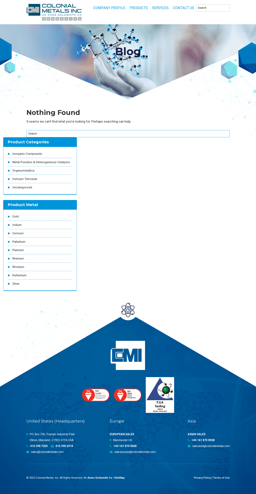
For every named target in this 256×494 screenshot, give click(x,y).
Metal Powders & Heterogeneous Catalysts (41, 162)
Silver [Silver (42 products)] (16, 283)
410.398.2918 (62, 446)
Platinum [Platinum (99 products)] (18, 250)
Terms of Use (221, 477)
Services (160, 8)
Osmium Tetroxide (24, 179)
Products (139, 8)
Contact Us (183, 8)
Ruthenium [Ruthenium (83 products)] (19, 275)
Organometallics (23, 170)
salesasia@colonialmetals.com (208, 446)
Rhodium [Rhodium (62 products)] (18, 267)
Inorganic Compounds (27, 153)
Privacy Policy (202, 477)
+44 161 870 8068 (123, 446)
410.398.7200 (37, 446)
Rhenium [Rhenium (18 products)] (18, 258)
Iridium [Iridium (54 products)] (17, 225)
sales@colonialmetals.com (45, 452)
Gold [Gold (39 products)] (15, 216)
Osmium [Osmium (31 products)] (18, 233)
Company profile (109, 8)
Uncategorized (22, 187)
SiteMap (120, 477)
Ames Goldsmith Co (100, 477)
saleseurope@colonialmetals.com (133, 452)
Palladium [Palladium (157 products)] (19, 241)
